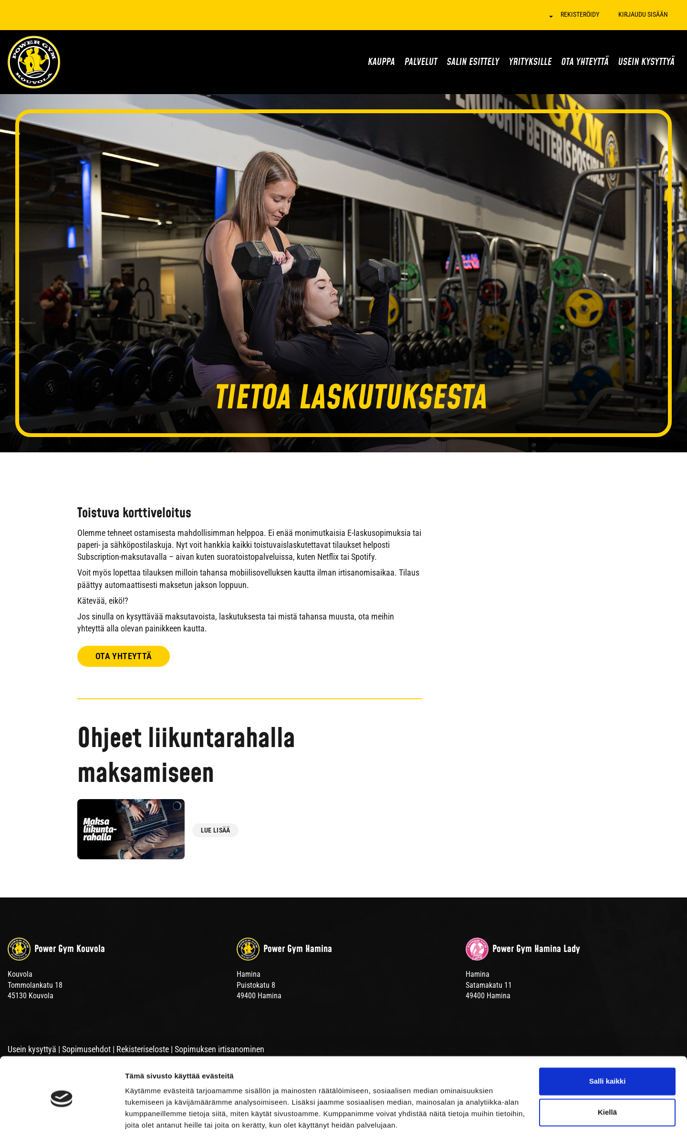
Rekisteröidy (580, 14)
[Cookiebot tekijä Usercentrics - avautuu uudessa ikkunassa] (62, 1124)
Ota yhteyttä (584, 62)
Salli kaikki (607, 1054)
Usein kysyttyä (646, 62)
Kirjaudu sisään (643, 14)
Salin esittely (473, 62)
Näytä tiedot (146, 1124)
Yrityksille (530, 62)
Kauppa (381, 62)
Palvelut (421, 62)
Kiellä (607, 1085)
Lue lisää (215, 830)
